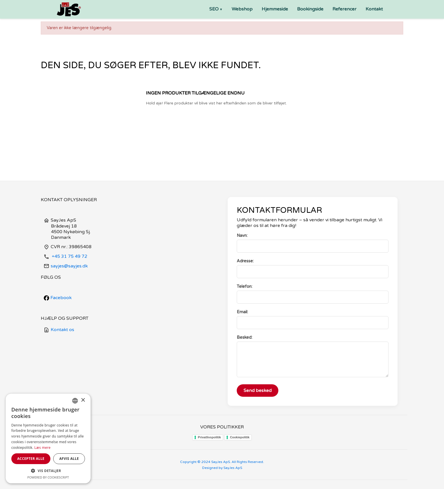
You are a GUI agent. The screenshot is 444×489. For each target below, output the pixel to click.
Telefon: (244, 286)
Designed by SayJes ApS (222, 468)
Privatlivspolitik (209, 437)
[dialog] (48, 438)
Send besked (258, 390)
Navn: (242, 235)
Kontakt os (59, 330)
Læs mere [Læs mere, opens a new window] (42, 447)
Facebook (58, 298)
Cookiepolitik (239, 437)
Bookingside (310, 9)
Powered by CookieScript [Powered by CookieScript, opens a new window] (48, 477)
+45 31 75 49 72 (65, 256)
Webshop (242, 9)
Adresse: (245, 261)
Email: (242, 312)
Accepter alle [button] (30, 458)
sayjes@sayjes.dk (66, 266)
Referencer (344, 9)
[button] (48, 471)
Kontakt (374, 9)
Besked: (244, 337)
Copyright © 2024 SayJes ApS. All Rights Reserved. (222, 462)
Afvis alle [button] (69, 458)
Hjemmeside (275, 9)
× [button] (83, 400)
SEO (214, 9)
